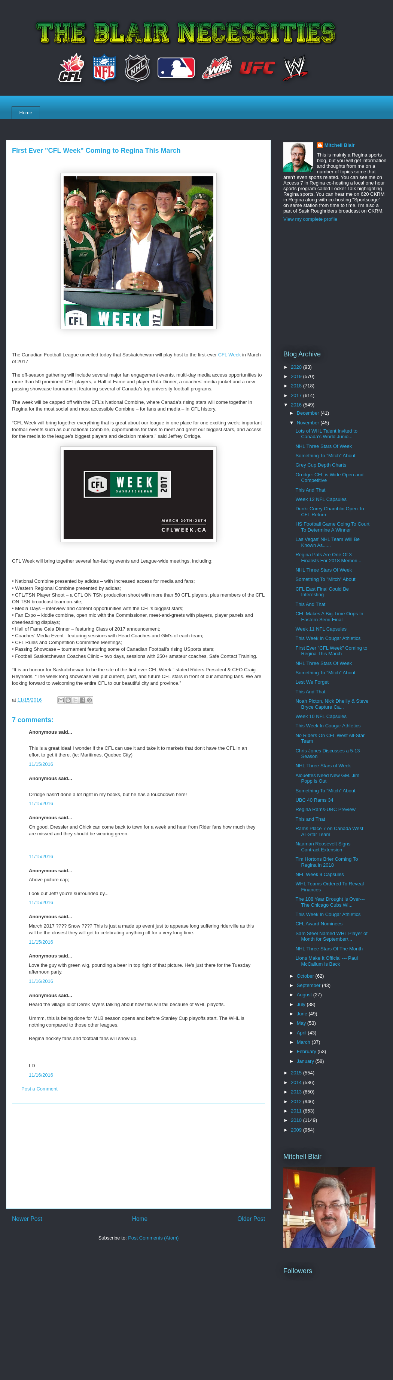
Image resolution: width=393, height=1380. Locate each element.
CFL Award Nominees (318, 923)
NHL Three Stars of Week (323, 765)
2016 (297, 405)
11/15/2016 (41, 764)
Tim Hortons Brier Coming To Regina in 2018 (326, 862)
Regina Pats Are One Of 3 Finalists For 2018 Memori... (328, 557)
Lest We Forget (312, 682)
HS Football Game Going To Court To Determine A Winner (332, 527)
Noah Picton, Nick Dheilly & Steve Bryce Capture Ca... (331, 704)
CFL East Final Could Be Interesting (322, 592)
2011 (297, 1111)
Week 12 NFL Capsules (321, 499)
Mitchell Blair (340, 145)
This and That (310, 819)
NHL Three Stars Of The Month (329, 949)
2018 (297, 386)
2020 (297, 367)
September (309, 985)
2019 (297, 376)
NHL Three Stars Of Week (323, 446)
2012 (297, 1101)
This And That (310, 490)
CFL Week (229, 355)
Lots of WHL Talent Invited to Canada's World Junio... (326, 434)
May (302, 1023)
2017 (297, 395)
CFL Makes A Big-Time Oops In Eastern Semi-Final (329, 616)
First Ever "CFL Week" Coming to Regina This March (331, 651)
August (305, 994)
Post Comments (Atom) (153, 1238)
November (309, 423)
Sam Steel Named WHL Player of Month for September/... (331, 936)
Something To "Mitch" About (325, 455)
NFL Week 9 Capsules (319, 874)
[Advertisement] (138, 1156)
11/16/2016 (41, 981)
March (304, 1042)
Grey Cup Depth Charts (320, 465)
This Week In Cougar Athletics (327, 638)
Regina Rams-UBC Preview (325, 809)
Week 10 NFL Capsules (321, 716)
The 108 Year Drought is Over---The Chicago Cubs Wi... (330, 902)
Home (26, 112)
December (309, 413)
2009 (297, 1130)
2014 (297, 1082)
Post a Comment (39, 1089)
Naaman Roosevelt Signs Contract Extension (322, 847)
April (302, 1033)
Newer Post (27, 1219)
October (306, 976)
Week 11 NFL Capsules (321, 629)
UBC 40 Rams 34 (314, 800)
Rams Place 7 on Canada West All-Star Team (329, 831)
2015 (297, 1073)
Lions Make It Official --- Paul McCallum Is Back (326, 961)
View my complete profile (310, 219)
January (306, 1061)
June (303, 1014)
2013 (297, 1092)
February (307, 1051)
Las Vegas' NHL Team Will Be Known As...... (327, 542)
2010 (297, 1120)
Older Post (251, 1219)
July (302, 1004)
